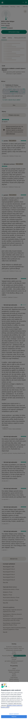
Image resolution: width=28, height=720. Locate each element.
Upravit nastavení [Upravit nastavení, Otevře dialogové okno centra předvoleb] (14, 714)
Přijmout (14, 716)
